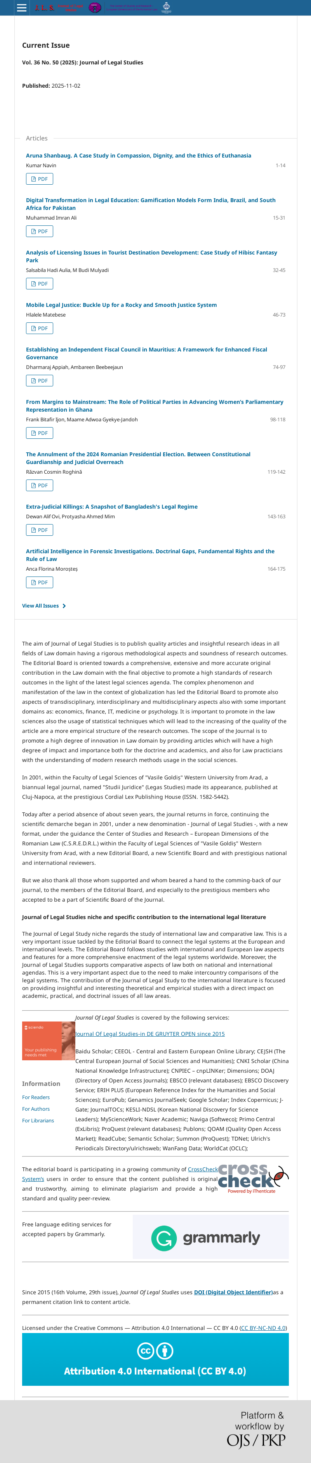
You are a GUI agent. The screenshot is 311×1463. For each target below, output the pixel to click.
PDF (42, 178)
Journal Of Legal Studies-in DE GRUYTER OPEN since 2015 (150, 1033)
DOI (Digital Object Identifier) (233, 1292)
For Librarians (38, 1120)
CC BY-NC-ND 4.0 (263, 1327)
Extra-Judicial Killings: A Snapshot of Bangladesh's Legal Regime (112, 506)
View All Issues (40, 605)
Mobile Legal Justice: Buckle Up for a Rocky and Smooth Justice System (121, 304)
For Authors (36, 1108)
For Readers (36, 1097)
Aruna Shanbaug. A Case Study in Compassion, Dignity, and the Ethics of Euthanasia (138, 155)
